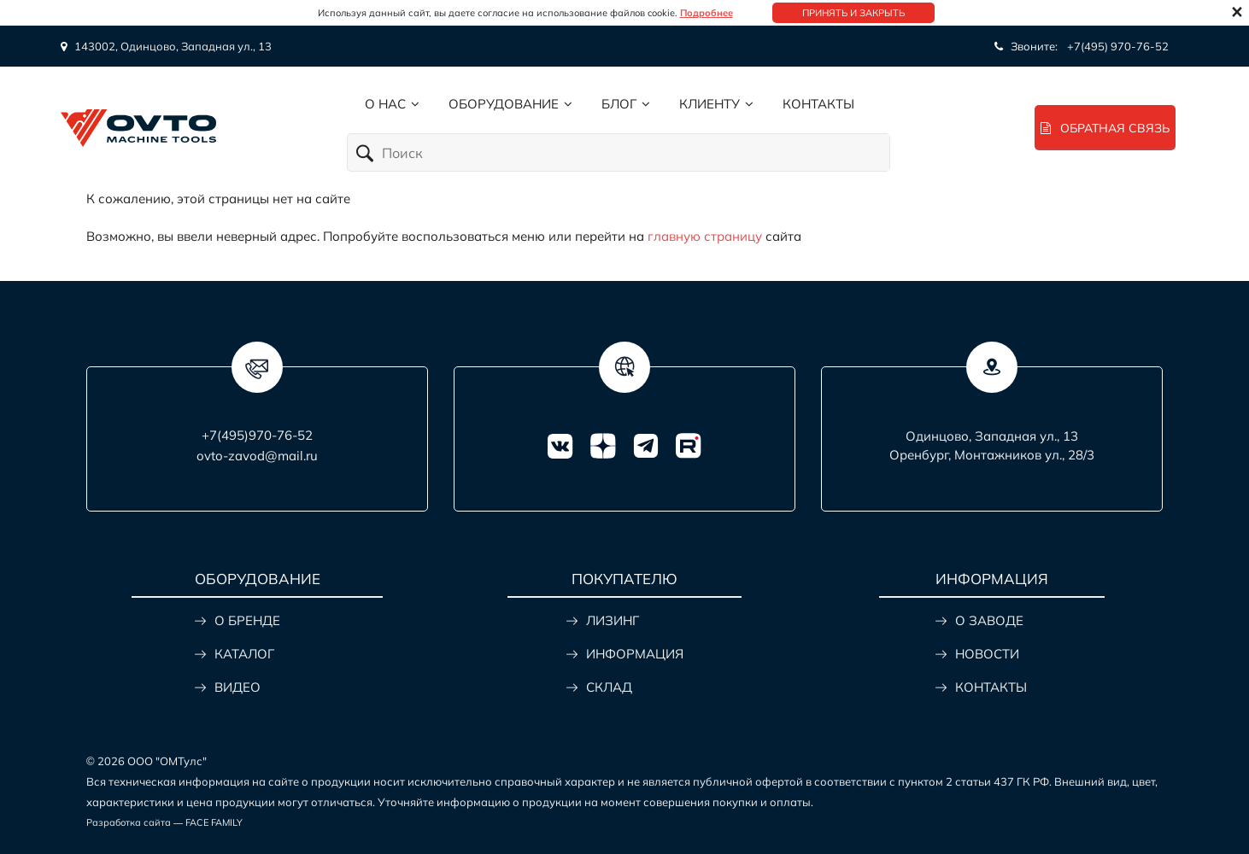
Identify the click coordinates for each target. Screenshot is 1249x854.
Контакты (818, 104)
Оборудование (504, 104)
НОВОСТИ (987, 654)
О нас (385, 104)
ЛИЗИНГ (612, 620)
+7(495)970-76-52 (257, 435)
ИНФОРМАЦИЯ (634, 654)
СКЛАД (609, 687)
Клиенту (709, 104)
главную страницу (705, 236)
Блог (618, 104)
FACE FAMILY (214, 822)
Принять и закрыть (853, 13)
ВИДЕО (237, 687)
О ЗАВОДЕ (989, 620)
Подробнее (706, 13)
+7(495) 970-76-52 (1118, 46)
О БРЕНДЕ (247, 620)
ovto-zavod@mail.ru (257, 455)
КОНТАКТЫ (991, 687)
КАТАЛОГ (244, 654)
